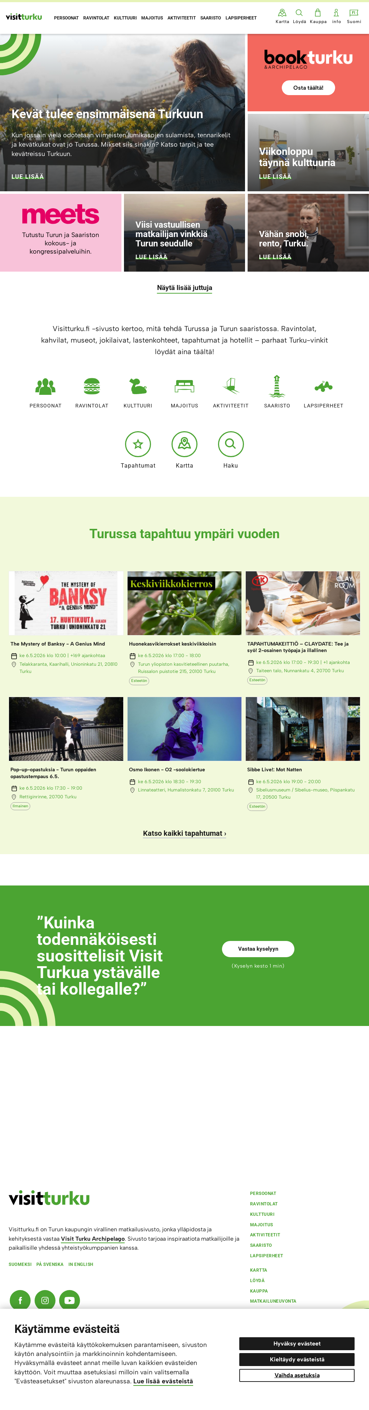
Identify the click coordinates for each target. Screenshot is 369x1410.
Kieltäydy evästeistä (297, 1359)
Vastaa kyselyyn (258, 949)
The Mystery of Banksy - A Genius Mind (57, 644)
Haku (231, 450)
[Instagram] (45, 1300)
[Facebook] (20, 1300)
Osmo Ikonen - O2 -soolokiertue (167, 770)
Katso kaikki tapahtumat (182, 833)
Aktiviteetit (231, 390)
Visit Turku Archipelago (93, 1238)
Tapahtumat (138, 450)
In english (80, 1264)
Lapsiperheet (323, 390)
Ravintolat (91, 390)
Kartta (184, 450)
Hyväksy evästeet (297, 1343)
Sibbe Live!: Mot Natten (274, 770)
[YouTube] (69, 1300)
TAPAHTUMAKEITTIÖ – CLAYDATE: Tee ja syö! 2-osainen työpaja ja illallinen (297, 647)
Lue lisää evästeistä (163, 1381)
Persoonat (46, 390)
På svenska (50, 1264)
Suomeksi (20, 1264)
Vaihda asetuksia (297, 1375)
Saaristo (277, 390)
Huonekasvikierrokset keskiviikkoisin (172, 644)
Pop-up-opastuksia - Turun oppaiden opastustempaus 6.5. (53, 773)
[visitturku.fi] (49, 1203)
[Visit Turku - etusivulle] (24, 16)
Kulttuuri (138, 390)
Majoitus (184, 390)
